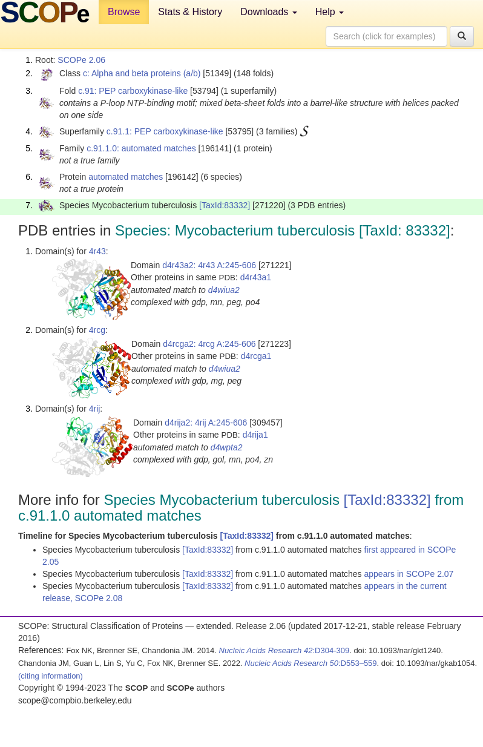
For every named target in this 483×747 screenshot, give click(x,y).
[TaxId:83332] (224, 205)
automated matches (125, 177)
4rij (94, 408)
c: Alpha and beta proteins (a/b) (142, 73)
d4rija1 (255, 434)
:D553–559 (311, 663)
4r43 (97, 251)
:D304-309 (284, 650)
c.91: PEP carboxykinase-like (133, 91)
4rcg (97, 330)
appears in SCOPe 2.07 (409, 574)
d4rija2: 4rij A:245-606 (206, 422)
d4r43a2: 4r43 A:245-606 (209, 265)
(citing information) (50, 675)
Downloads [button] (268, 12)
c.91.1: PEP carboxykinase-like (165, 131)
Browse (124, 12)
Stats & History (190, 12)
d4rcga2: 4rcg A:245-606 (209, 344)
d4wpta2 (227, 447)
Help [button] (329, 12)
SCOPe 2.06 (81, 60)
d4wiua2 (224, 290)
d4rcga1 (256, 356)
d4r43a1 (255, 277)
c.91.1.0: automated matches (141, 148)
